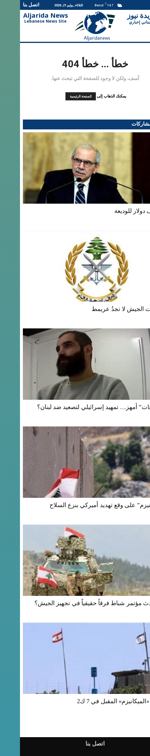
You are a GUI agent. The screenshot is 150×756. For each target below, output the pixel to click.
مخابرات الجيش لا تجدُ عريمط (109, 308)
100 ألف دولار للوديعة (120, 210)
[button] (145, 5)
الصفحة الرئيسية (61, 96)
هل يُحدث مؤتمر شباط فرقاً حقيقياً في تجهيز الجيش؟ (80, 603)
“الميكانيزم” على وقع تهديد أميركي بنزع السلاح (88, 505)
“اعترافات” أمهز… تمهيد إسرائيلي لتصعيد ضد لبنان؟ (82, 407)
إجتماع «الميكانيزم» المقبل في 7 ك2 (102, 701)
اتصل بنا (11, 4)
